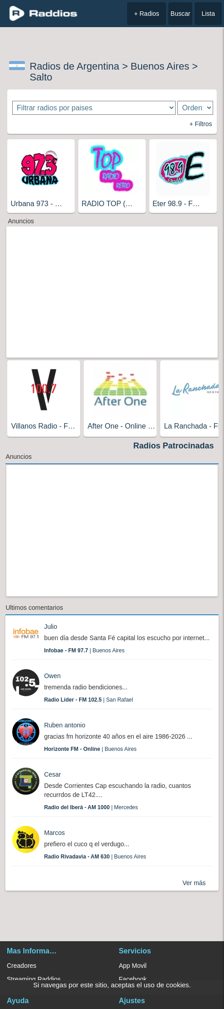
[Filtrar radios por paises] (94, 108)
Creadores (21, 965)
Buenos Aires (160, 66)
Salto (40, 77)
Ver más (193, 882)
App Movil (133, 965)
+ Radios (146, 13)
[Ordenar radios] (195, 108)
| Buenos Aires (84, 650)
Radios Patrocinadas (173, 445)
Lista (208, 13)
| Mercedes (91, 807)
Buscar (181, 13)
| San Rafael (88, 700)
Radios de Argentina (74, 66)
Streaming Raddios (34, 979)
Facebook (133, 979)
